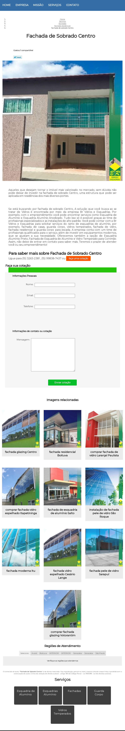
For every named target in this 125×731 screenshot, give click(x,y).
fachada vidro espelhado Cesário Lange (62, 574)
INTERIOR (54, 653)
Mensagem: (46, 354)
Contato (72, 5)
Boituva (43, 653)
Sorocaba (77, 653)
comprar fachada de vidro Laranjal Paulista (104, 453)
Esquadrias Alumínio (50, 692)
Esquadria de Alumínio (26, 692)
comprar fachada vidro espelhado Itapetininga (21, 511)
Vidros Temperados (63, 712)
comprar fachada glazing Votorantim (62, 633)
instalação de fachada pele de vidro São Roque (104, 513)
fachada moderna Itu (20, 570)
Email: (51, 296)
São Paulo (100, 653)
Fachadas (75, 691)
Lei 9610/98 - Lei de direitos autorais (97, 674)
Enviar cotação (62, 382)
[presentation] (32, 320)
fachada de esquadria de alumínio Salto (62, 511)
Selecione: (24, 653)
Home (6, 5)
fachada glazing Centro (21, 452)
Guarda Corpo (99, 692)
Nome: (50, 285)
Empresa (22, 5)
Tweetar (17, 57)
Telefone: (49, 307)
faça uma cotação (78, 258)
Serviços (54, 5)
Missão (38, 5)
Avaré (34, 653)
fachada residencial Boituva (62, 453)
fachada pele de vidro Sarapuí (104, 572)
